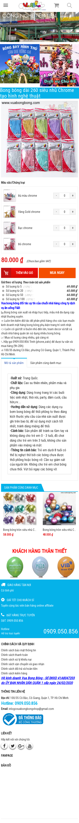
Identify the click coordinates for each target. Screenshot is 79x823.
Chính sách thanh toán (14, 655)
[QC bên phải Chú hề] (59, 65)
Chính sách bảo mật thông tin (18, 650)
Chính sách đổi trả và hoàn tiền (19, 668)
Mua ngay (57, 273)
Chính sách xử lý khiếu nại (16, 659)
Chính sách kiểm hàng (14, 673)
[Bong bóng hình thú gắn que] (20, 64)
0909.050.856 (26, 703)
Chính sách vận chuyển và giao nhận (22, 664)
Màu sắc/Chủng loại (13, 182)
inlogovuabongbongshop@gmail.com (31, 708)
